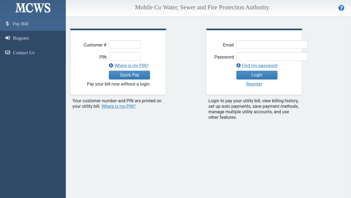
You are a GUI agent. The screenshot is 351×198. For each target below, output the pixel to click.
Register (17, 38)
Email (228, 45)
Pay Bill (16, 23)
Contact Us (20, 52)
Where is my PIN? (131, 65)
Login (256, 75)
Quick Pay (129, 75)
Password (224, 57)
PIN (103, 57)
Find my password (260, 65)
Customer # (95, 45)
